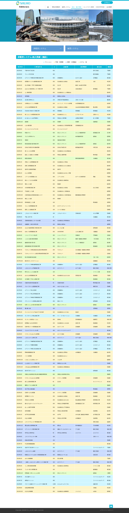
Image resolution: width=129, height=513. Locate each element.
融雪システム (73, 48)
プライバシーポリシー (107, 510)
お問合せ (107, 2)
